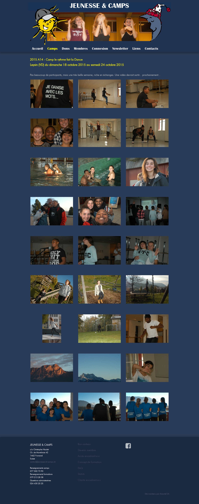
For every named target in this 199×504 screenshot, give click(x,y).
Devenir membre (87, 450)
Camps (52, 48)
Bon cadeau (84, 444)
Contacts (151, 48)
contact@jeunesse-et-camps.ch (43, 462)
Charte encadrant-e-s (89, 480)
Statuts (81, 474)
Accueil (37, 48)
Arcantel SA (164, 494)
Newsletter (120, 48)
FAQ (80, 468)
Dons (66, 48)
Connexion (100, 48)
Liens (136, 48)
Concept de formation (89, 462)
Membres (81, 48)
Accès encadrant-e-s (88, 456)
